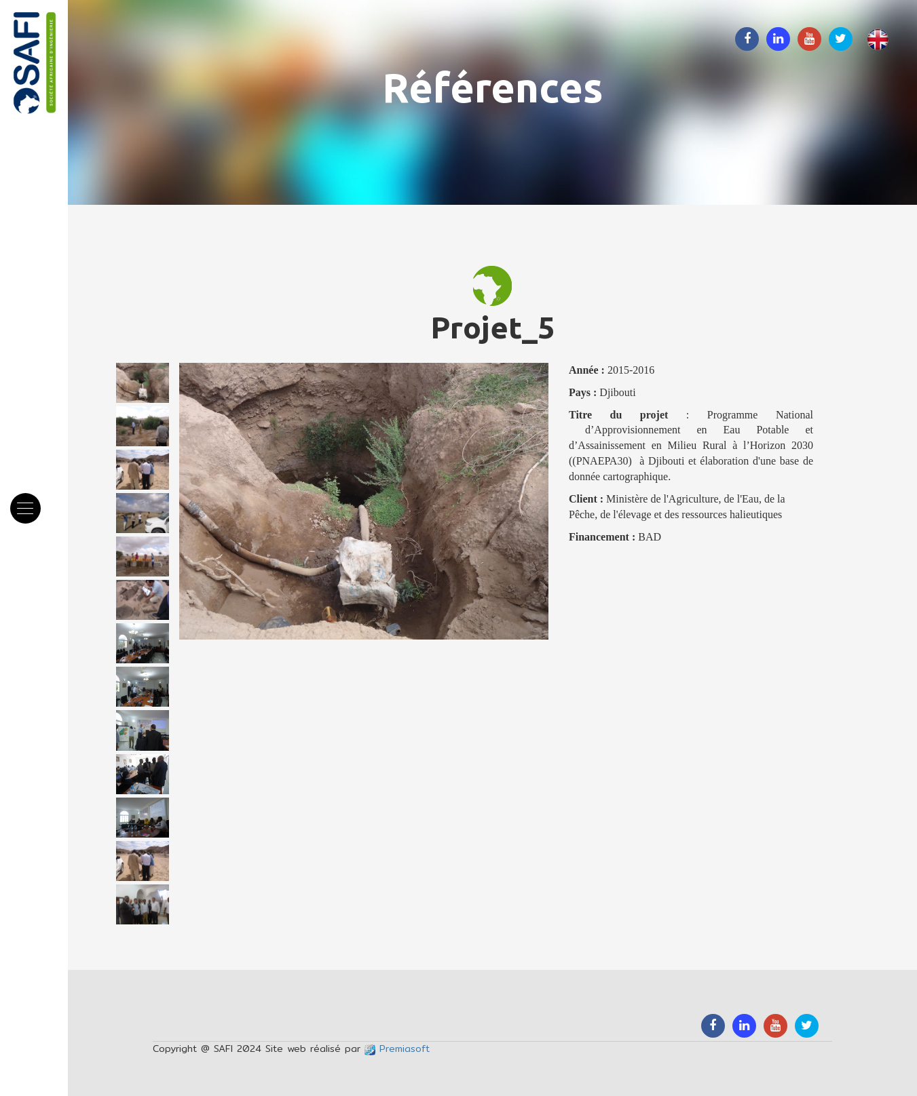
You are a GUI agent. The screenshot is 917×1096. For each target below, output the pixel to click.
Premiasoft (397, 1048)
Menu (29, 500)
